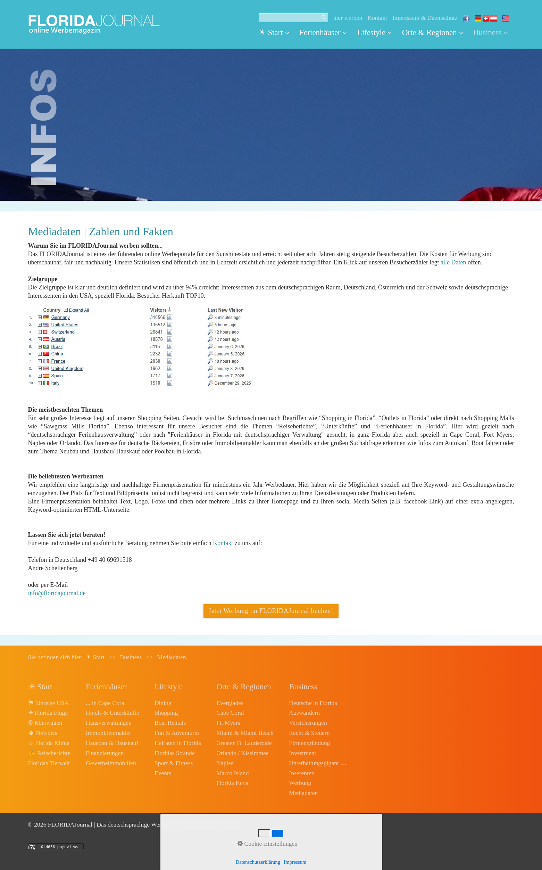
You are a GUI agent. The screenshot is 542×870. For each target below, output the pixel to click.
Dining (163, 702)
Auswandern (304, 712)
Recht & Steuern (309, 732)
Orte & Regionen (432, 32)
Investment (302, 752)
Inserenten (301, 773)
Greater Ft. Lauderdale (244, 742)
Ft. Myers (228, 722)
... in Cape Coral (106, 702)
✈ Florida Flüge (48, 712)
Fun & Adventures (177, 732)
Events (163, 773)
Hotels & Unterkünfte (112, 712)
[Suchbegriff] (293, 17)
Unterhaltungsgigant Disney (318, 763)
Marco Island (232, 773)
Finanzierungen (105, 752)
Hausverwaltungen (109, 722)
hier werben (347, 17)
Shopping (166, 712)
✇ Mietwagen (45, 722)
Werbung (300, 782)
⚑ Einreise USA (48, 702)
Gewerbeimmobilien (111, 763)
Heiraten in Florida (178, 742)
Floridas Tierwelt (49, 763)
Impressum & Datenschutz (425, 17)
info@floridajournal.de (57, 593)
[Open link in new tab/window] (143, 346)
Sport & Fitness (174, 763)
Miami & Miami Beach (245, 732)
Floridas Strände (175, 752)
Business (491, 32)
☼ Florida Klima (49, 742)
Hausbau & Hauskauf (112, 742)
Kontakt (377, 17)
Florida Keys (232, 782)
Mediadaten (303, 792)
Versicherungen (308, 722)
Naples (224, 763)
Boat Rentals (170, 722)
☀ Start (274, 32)
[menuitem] (276, 33)
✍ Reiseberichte (49, 752)
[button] (271, 611)
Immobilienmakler (108, 732)
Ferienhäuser (323, 32)
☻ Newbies (42, 732)
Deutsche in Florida (313, 702)
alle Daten (453, 262)
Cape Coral (230, 712)
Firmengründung (309, 742)
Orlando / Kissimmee (242, 752)
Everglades (229, 702)
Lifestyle (374, 32)
